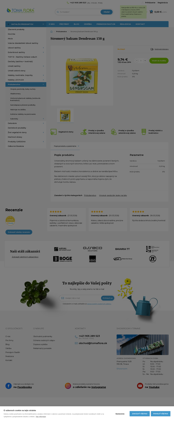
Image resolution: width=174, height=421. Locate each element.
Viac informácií (41, 417)
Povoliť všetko (160, 414)
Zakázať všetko (139, 414)
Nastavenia (120, 414)
